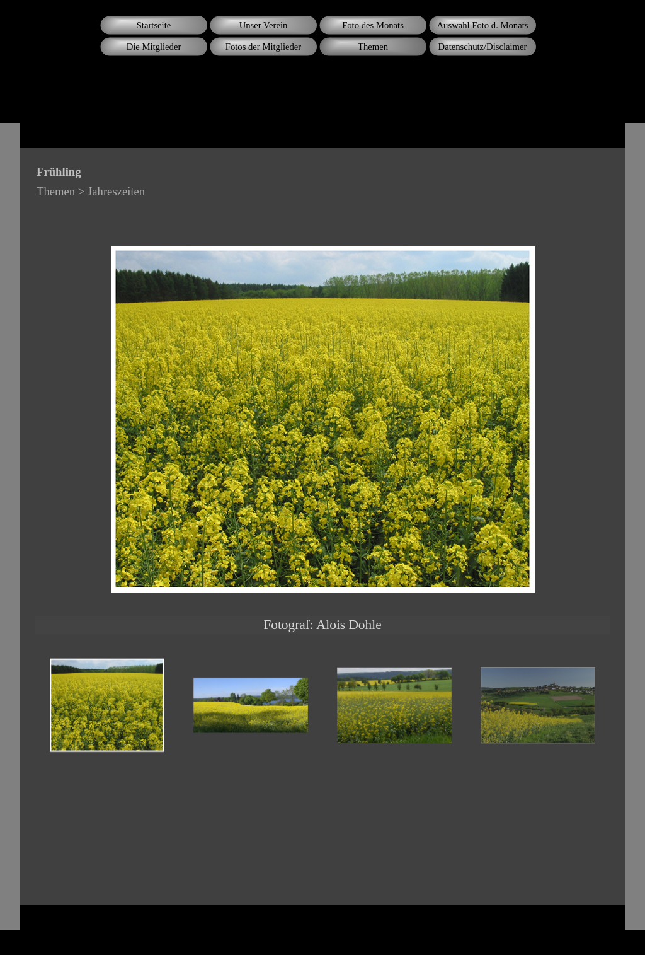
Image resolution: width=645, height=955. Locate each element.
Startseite (154, 25)
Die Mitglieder (154, 47)
